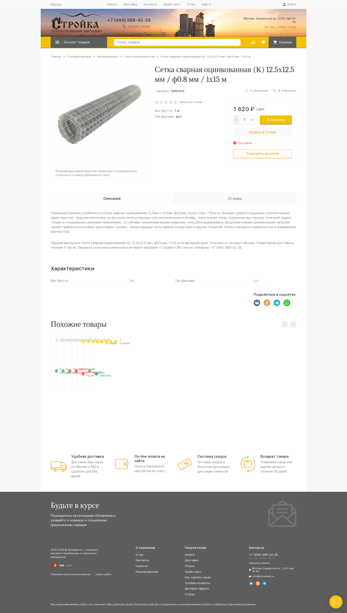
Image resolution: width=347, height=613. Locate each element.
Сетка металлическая (139, 56)
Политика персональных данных (71, 574)
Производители (147, 571)
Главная (56, 56)
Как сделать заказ (198, 577)
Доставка (130, 4)
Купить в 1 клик (262, 132)
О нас (140, 554)
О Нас (191, 4)
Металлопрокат (108, 56)
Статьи (190, 594)
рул (178, 116)
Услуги (189, 566)
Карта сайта (103, 574)
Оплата (112, 4)
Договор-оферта (197, 588)
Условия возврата (197, 583)
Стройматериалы (79, 56)
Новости (142, 566)
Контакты (150, 4)
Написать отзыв (190, 102)
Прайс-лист (172, 4)
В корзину (276, 120)
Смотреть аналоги (263, 154)
